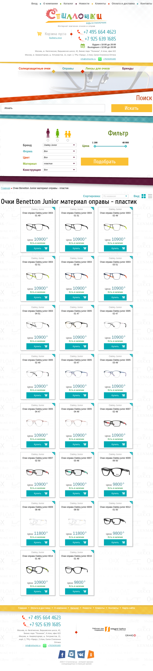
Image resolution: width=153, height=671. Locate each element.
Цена (85, 145)
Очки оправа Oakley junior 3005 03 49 (115, 361)
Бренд (27, 145)
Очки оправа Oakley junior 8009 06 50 (115, 459)
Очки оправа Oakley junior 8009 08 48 (38, 508)
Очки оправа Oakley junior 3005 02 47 (115, 312)
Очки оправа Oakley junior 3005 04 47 (38, 410)
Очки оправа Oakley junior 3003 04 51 (38, 312)
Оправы (68, 68)
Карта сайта (128, 608)
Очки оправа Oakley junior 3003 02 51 (38, 263)
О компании (50, 3)
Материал (30, 163)
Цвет (26, 157)
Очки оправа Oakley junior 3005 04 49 (76, 410)
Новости (84, 3)
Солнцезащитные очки (34, 68)
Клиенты (100, 3)
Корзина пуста (55, 34)
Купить (37, 248)
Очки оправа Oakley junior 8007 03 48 (76, 459)
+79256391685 (107, 59)
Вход (34, 3)
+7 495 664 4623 (100, 32)
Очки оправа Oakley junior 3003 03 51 (115, 263)
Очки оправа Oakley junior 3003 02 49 (115, 214)
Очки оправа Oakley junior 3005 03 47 (76, 361)
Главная (22, 608)
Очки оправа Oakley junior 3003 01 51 (76, 214)
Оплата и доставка (123, 3)
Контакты (146, 3)
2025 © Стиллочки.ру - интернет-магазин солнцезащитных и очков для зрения (76, 663)
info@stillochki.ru (88, 59)
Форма (27, 151)
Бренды (127, 68)
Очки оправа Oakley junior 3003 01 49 (38, 214)
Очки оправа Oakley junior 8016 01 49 (76, 557)
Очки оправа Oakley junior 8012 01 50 (115, 508)
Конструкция (32, 169)
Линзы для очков (98, 68)
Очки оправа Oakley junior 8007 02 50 (38, 459)
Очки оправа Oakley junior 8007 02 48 (115, 410)
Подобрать (105, 161)
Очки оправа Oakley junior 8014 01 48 (38, 557)
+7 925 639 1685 (100, 39)
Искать (132, 108)
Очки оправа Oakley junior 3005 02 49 (38, 361)
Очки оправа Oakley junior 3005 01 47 (76, 312)
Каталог (68, 3)
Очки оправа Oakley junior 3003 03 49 (76, 263)
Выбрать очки (55, 38)
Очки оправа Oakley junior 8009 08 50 (76, 508)
